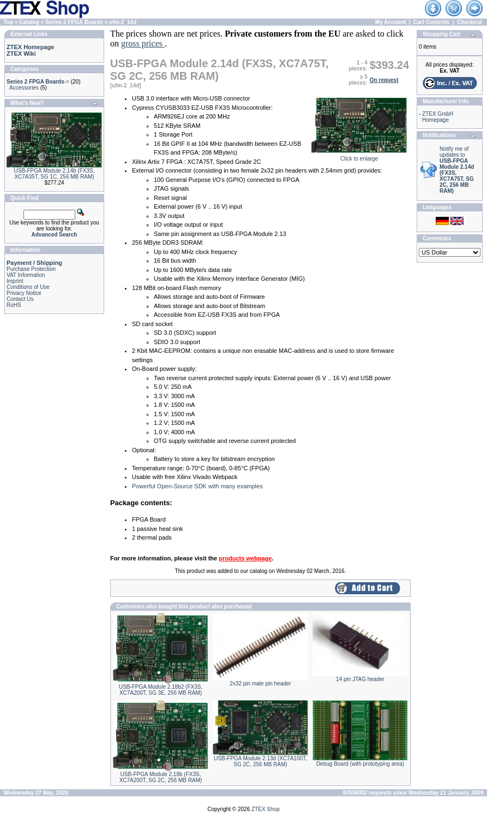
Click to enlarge (359, 156)
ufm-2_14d (122, 22)
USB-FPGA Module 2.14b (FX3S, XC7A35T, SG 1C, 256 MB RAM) (54, 174)
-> (38, 82)
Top (9, 22)
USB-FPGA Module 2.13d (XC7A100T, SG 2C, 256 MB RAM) (260, 761)
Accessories (24, 88)
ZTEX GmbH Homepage (437, 117)
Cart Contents (431, 22)
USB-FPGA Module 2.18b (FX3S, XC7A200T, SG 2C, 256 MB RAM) (160, 777)
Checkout (469, 22)
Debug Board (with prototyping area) (360, 764)
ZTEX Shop (265, 809)
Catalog (29, 22)
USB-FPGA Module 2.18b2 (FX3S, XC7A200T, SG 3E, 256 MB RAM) (160, 690)
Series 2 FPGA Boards (74, 22)
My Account (390, 22)
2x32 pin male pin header (260, 684)
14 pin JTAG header (360, 679)
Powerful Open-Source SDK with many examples (197, 486)
